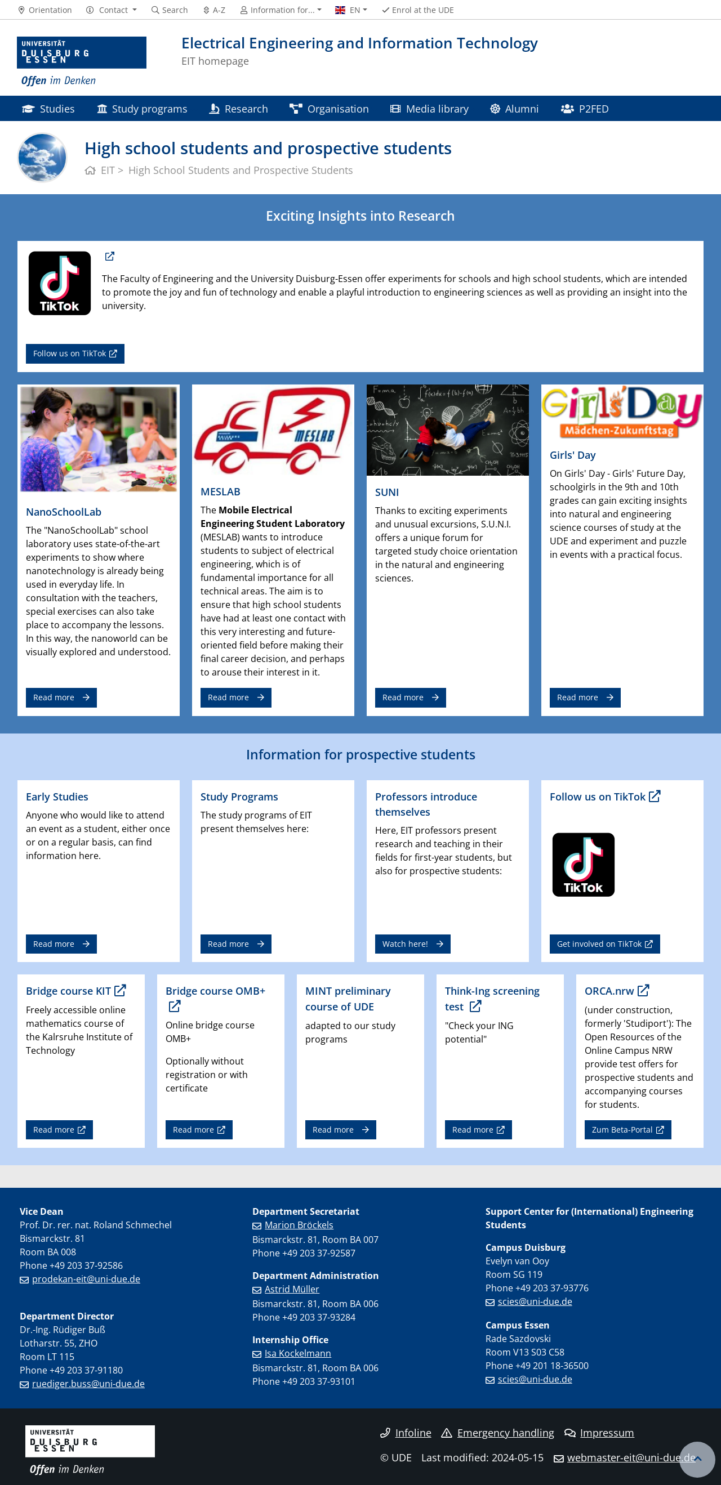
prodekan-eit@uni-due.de (86, 1279)
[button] (111, 10)
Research (238, 108)
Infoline (405, 1432)
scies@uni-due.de (535, 1301)
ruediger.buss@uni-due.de (88, 1383)
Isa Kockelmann (298, 1353)
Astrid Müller (292, 1289)
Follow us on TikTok (69, 353)
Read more (53, 697)
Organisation (329, 108)
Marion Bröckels (299, 1225)
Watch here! (405, 943)
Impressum (599, 1432)
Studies (48, 108)
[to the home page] (81, 62)
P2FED (585, 108)
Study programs (142, 108)
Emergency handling (497, 1432)
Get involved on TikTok (599, 943)
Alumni (514, 108)
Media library (429, 108)
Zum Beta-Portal (622, 1129)
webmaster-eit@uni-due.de (631, 1457)
